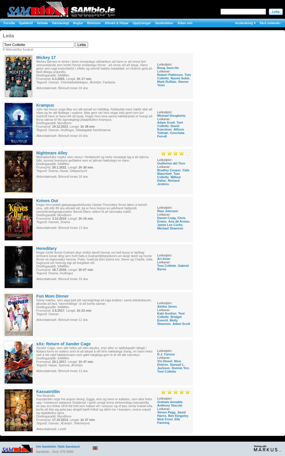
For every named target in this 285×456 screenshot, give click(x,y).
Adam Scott (166, 122)
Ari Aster (163, 258)
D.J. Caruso (166, 354)
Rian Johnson (167, 211)
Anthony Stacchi (169, 405)
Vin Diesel (164, 361)
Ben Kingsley (178, 415)
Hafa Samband (68, 446)
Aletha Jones (167, 306)
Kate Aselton (166, 313)
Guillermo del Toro (171, 163)
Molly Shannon (167, 322)
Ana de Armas (179, 221)
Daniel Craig (166, 218)
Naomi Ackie (179, 78)
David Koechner (168, 127)
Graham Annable (170, 402)
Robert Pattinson (170, 74)
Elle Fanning (168, 420)
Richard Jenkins (168, 182)
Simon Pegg (166, 412)
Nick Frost (165, 419)
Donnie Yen (180, 368)
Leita (276, 11)
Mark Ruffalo (166, 81)
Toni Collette (168, 175)
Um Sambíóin (46, 446)
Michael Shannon (170, 228)
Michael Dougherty (171, 115)
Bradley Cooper (169, 170)
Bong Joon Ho (168, 68)
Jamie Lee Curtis (170, 225)
